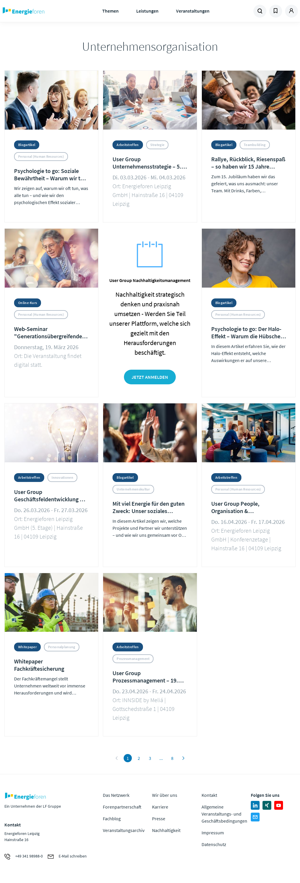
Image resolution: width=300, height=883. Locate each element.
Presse (158, 818)
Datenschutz (214, 844)
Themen (110, 11)
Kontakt (209, 795)
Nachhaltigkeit (166, 830)
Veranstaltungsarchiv (123, 830)
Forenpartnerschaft (122, 807)
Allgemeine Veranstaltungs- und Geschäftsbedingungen (224, 814)
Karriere (160, 807)
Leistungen (147, 11)
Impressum (213, 833)
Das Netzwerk (116, 795)
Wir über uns (164, 795)
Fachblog (112, 818)
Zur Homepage (38, 11)
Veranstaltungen (192, 11)
